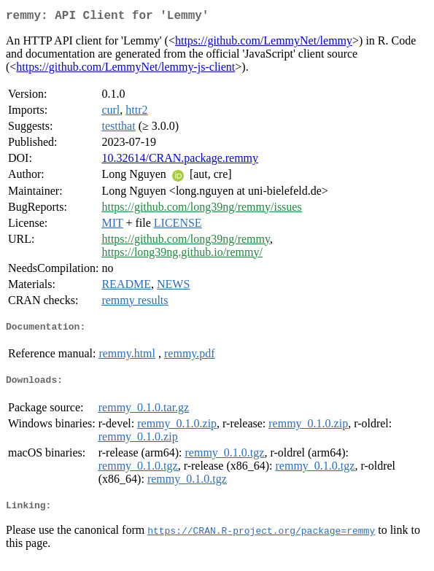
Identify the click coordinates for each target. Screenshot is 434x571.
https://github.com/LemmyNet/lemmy (263, 43)
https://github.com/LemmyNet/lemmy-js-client (125, 69)
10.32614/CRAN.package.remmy (179, 161)
